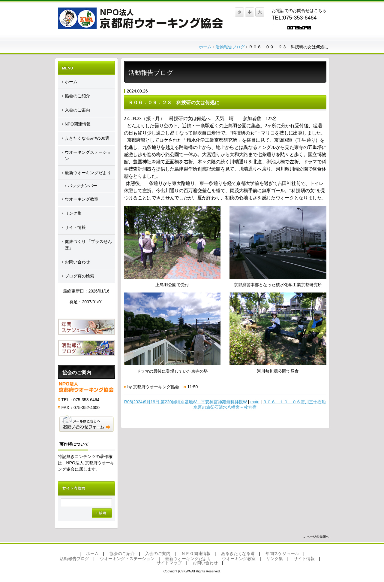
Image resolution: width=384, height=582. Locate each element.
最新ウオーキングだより (88, 172)
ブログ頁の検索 (79, 276)
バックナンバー (82, 185)
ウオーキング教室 (81, 199)
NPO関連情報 (78, 124)
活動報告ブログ (230, 46)
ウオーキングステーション (88, 155)
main (254, 401)
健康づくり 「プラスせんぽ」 (88, 244)
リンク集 (73, 213)
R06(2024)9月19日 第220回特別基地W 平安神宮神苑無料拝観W (185, 401)
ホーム (205, 46)
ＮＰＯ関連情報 (196, 553)
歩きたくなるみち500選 (87, 138)
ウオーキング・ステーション (127, 558)
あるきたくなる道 (238, 553)
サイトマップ (169, 562)
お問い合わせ (77, 261)
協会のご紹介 (77, 95)
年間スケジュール (282, 553)
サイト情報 (75, 227)
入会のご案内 (77, 110)
